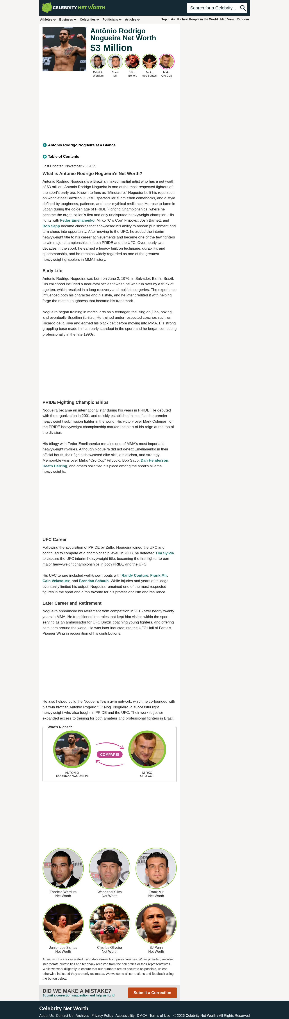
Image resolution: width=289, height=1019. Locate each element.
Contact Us (64, 1015)
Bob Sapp (51, 226)
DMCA (142, 1015)
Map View (227, 19)
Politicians (112, 19)
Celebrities (90, 19)
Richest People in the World (197, 19)
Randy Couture (134, 575)
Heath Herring (55, 466)
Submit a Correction (152, 993)
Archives (82, 1015)
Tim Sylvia (164, 553)
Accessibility (125, 1015)
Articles (132, 19)
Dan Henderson (154, 460)
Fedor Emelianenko (77, 220)
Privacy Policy (102, 1015)
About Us (46, 1015)
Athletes (48, 19)
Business (68, 19)
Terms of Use (160, 1015)
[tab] (109, 145)
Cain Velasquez (56, 581)
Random (243, 19)
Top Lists (168, 19)
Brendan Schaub (94, 581)
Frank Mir (158, 575)
